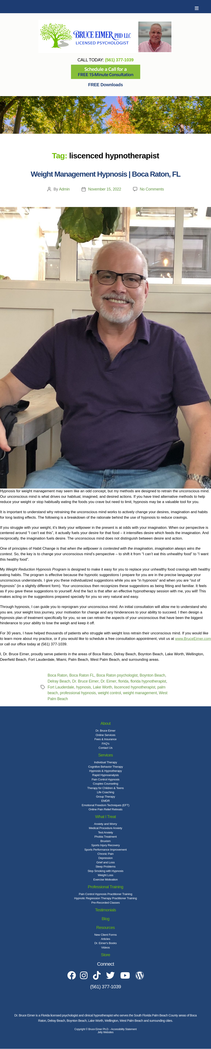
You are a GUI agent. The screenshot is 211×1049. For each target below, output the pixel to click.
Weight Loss (105, 875)
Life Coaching (105, 792)
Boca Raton (58, 675)
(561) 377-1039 (119, 59)
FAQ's (105, 743)
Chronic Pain (105, 853)
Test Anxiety (105, 832)
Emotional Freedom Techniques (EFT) (105, 805)
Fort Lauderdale (61, 687)
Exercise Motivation (105, 879)
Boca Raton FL (82, 675)
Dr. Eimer (109, 681)
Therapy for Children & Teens (105, 788)
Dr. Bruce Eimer (86, 681)
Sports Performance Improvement (105, 849)
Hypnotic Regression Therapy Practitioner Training (105, 898)
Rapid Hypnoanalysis (105, 775)
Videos (105, 947)
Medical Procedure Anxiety (105, 828)
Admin (63, 189)
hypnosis (83, 687)
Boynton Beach (154, 675)
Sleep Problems (106, 866)
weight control (110, 693)
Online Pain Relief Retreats (105, 809)
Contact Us (105, 747)
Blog (105, 918)
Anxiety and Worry (105, 824)
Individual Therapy (105, 762)
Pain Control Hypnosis (106, 779)
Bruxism (105, 841)
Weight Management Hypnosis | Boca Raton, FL (105, 174)
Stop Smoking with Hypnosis (105, 871)
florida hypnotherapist (149, 681)
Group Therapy (105, 796)
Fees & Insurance (105, 739)
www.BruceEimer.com (193, 639)
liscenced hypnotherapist (136, 687)
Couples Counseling (105, 783)
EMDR (105, 800)
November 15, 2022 (104, 189)
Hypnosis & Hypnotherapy (105, 771)
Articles (105, 939)
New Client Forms (105, 934)
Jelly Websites (105, 1032)
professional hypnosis (78, 693)
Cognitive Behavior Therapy (105, 766)
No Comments (152, 189)
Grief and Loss (105, 862)
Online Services (105, 735)
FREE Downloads (105, 84)
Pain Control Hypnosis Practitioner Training (105, 894)
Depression (105, 858)
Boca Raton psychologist (118, 675)
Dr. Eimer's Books (105, 943)
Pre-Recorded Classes (105, 902)
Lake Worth (103, 687)
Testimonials (105, 910)
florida (124, 681)
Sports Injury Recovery (105, 845)
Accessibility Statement (123, 1029)
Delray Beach (59, 681)
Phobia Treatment (105, 836)
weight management (141, 693)
